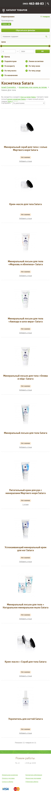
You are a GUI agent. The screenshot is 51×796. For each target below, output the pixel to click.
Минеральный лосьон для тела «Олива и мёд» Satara (25, 377)
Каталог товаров (16, 10)
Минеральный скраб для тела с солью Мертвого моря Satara (25, 148)
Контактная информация (34, 775)
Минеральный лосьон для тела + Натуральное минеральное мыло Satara (25, 606)
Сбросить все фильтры (25, 30)
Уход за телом (25, 97)
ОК (42, 51)
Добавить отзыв (25, 161)
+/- (2, 57)
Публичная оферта (32, 781)
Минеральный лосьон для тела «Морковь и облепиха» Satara (25, 263)
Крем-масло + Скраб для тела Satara (25, 661)
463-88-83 (33, 4)
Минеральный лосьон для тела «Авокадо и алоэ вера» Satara (25, 320)
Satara (33, 97)
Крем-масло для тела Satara (25, 204)
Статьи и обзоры (7, 781)
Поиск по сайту (48, 3)
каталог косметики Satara (16, 99)
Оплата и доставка (8, 778)
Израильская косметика (10, 775)
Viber (4, 4)
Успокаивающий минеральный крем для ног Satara (25, 549)
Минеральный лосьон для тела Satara (25, 432)
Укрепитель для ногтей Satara (25, 718)
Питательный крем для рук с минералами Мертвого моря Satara (25, 491)
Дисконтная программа (33, 778)
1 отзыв (25, 504)
